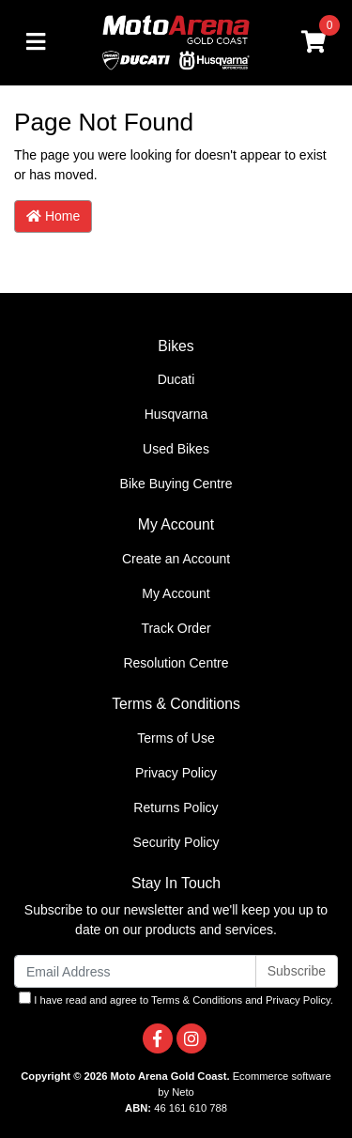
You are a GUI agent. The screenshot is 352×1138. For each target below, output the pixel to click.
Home (53, 215)
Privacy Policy (176, 772)
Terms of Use (175, 738)
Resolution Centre (175, 662)
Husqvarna (176, 414)
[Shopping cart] (313, 42)
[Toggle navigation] (35, 42)
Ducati (176, 379)
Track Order (175, 628)
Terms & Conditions (196, 1000)
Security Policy (176, 842)
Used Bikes (176, 448)
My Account (175, 593)
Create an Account (176, 558)
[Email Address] (135, 971)
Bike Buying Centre (176, 483)
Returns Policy (175, 807)
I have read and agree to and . (176, 999)
